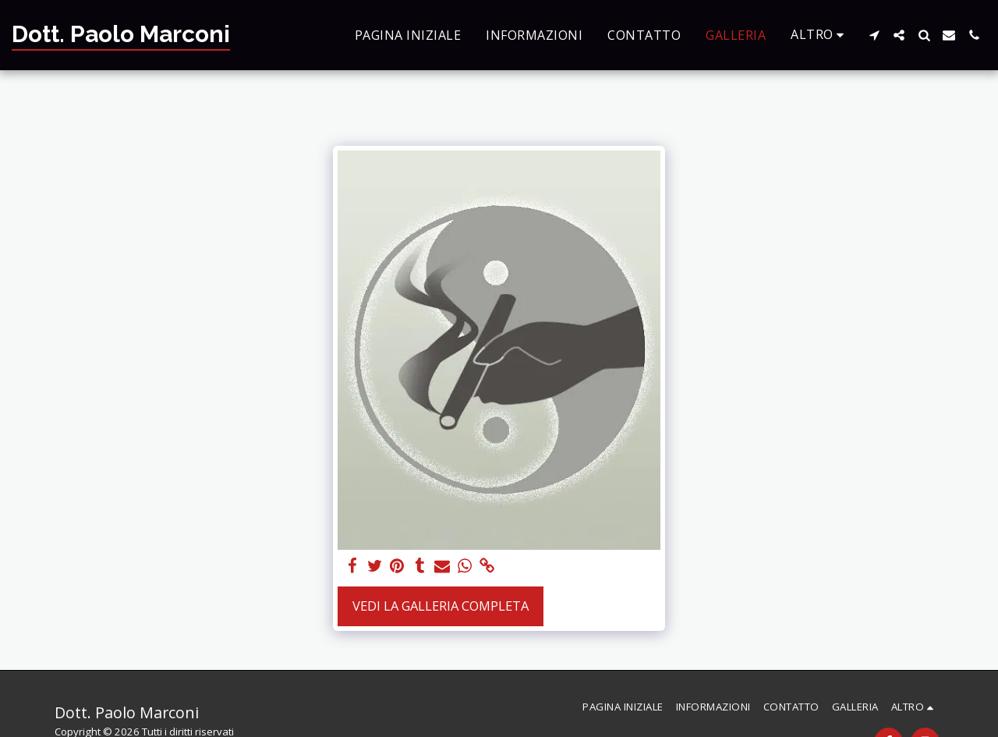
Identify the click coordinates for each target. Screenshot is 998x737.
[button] (874, 35)
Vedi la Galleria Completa (440, 606)
